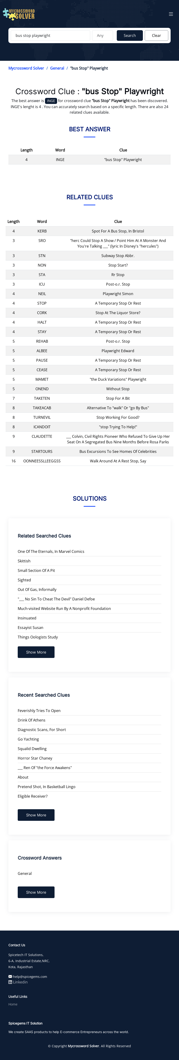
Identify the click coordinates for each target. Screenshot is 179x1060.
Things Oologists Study (38, 637)
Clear (156, 35)
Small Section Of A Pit (36, 570)
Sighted (24, 580)
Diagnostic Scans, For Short (42, 729)
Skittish (24, 561)
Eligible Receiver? (33, 796)
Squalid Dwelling (32, 748)
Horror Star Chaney (35, 758)
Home (12, 1004)
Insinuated (27, 618)
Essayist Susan (30, 627)
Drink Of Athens (31, 720)
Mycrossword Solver (26, 68)
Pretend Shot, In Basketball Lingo (47, 786)
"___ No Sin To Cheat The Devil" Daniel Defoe (56, 599)
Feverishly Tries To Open (39, 710)
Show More (36, 652)
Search (130, 35)
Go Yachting (28, 739)
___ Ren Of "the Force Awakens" (45, 767)
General (57, 68)
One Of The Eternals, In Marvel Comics (51, 551)
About (23, 777)
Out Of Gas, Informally (37, 589)
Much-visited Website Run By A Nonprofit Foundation (64, 608)
